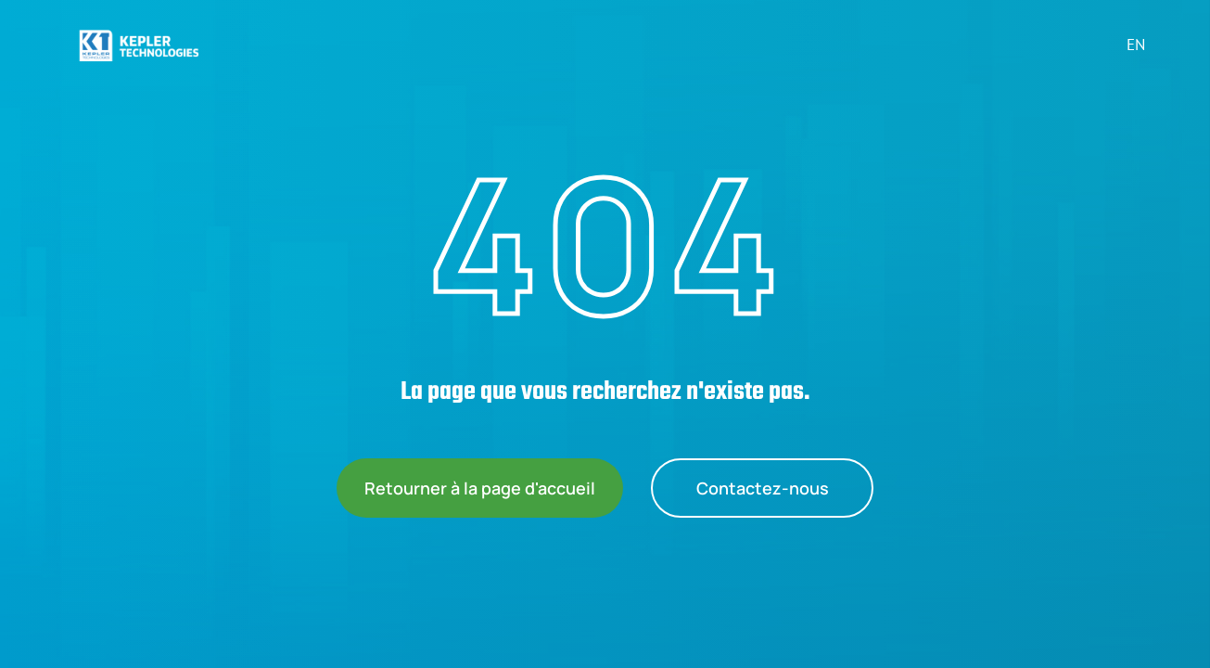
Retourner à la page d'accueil (479, 488)
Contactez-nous (762, 488)
